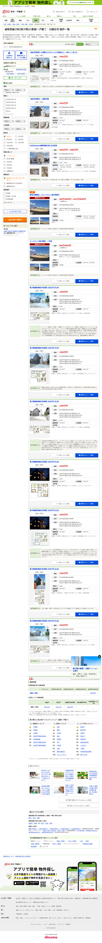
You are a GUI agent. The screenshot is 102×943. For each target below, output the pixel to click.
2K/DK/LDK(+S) (11, 102)
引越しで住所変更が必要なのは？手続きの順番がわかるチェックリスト (69, 790)
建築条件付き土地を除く (15, 183)
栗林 (58, 730)
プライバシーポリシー (36, 924)
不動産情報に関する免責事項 (23, 856)
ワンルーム (9, 114)
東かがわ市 (83, 754)
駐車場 (53, 906)
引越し (21, 918)
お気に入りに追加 (62, 92)
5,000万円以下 (75, 829)
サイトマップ (60, 924)
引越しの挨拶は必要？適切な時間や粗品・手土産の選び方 (93, 790)
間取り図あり (33, 829)
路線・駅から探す (15, 78)
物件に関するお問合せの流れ (65, 898)
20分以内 (10, 145)
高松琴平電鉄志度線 (39, 736)
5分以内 (9, 139)
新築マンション (20, 910)
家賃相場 (34, 846)
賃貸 (87, 841)
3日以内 (9, 165)
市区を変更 (10, 74)
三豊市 (82, 748)
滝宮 (34, 818)
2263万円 (70, 707)
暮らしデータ (52, 918)
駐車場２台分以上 (91, 830)
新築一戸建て (61, 841)
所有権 (8, 193)
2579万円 (47, 707)
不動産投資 (59, 910)
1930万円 (93, 693)
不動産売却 (19, 914)
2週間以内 (10, 171)
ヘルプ (45, 924)
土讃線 (35, 733)
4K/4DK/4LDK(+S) (47, 832)
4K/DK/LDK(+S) (11, 108)
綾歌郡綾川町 (84, 742)
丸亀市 (82, 733)
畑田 (38, 818)
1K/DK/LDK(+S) (11, 99)
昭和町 (59, 739)
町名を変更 (21, 74)
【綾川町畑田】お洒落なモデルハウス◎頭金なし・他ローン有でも (53, 52)
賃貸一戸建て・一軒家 (34, 906)
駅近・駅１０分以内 (49, 830)
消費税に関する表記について (40, 902)
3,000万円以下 (54, 829)
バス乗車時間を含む (12, 148)
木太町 (59, 733)
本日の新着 (10, 159)
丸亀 (58, 748)
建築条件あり (11, 186)
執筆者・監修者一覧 (78, 918)
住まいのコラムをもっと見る (79, 806)
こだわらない (11, 155)
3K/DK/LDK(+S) (11, 105)
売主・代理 (61, 830)
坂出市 (82, 736)
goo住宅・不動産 (6, 898)
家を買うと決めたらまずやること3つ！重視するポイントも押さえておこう (46, 775)
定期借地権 (9, 199)
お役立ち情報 (5, 917)
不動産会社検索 (88, 844)
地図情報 (88, 918)
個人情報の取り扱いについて (23, 902)
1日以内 (9, 162)
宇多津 (59, 745)
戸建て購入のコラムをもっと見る (79, 800)
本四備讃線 (36, 739)
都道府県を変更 (21, 69)
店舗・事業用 (35, 844)
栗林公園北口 (61, 751)
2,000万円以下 (43, 829)
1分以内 (20, 136)
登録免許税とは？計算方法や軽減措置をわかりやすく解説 (93, 775)
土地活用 (25, 914)
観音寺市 (83, 730)
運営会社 (68, 924)
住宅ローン (67, 910)
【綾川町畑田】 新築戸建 (39, 99)
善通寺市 (83, 739)
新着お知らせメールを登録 (21, 55)
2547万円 (58, 707)
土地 (81, 841)
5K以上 (8, 111)
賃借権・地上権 (11, 196)
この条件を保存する (9, 55)
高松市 (82, 727)
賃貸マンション (46, 906)
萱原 (30, 818)
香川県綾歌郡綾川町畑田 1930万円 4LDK (44, 287)
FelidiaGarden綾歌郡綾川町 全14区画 (43, 145)
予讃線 (35, 727)
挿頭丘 (31, 823)
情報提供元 (78, 898)
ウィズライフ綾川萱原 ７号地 (41, 241)
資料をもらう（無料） (87, 92)
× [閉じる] (99, 656)
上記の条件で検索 (15, 220)
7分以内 (20, 139)
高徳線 (35, 730)
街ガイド (59, 918)
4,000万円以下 (65, 829)
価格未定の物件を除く (13, 92)
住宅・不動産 (57, 844)
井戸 (58, 742)
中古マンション (30, 910)
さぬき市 (83, 745)
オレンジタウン (62, 754)
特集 (17, 918)
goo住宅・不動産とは (21, 898)
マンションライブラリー (31, 918)
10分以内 (10, 142)
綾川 (42, 823)
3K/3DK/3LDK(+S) (34, 832)
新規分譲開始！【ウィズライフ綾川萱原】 (45, 195)
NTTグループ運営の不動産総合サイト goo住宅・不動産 (19, 6)
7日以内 (9, 168)
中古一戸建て (72, 841)
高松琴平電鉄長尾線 (39, 745)
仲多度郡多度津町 (86, 751)
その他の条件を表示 (14, 211)
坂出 (58, 736)
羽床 (51, 823)
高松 (58, 727)
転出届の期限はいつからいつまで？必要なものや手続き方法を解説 (45, 790)
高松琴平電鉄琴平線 (39, 742)
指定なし (10, 136)
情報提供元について (8, 856)
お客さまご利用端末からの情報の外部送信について (42, 898)
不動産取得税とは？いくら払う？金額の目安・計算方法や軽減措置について (69, 775)
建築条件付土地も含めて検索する (16, 179)
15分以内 (21, 142)
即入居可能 (80, 830)
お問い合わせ (52, 924)
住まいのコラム (68, 918)
